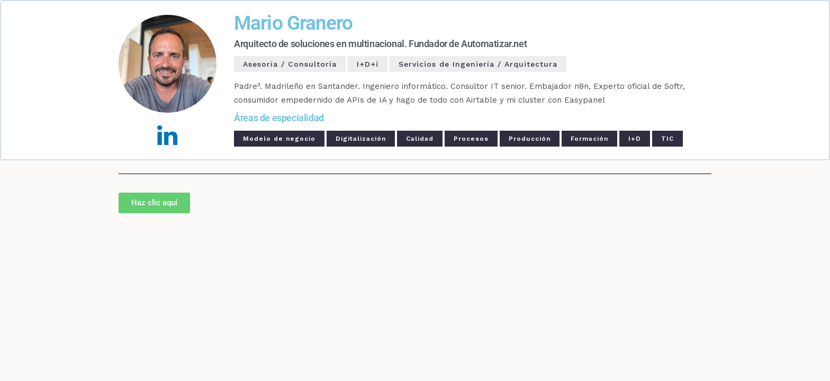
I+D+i (367, 64)
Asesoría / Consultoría (290, 64)
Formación (589, 138)
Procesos (471, 138)
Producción (530, 138)
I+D (634, 138)
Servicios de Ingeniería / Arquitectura (478, 64)
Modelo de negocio (279, 138)
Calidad (420, 138)
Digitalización (361, 138)
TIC (667, 138)
